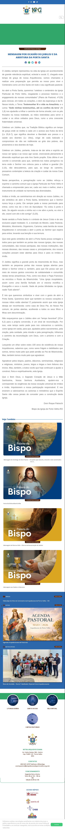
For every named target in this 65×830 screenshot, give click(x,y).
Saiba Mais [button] (6, 828)
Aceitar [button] (56, 824)
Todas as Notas (58, 646)
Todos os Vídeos (58, 596)
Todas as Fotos (58, 605)
